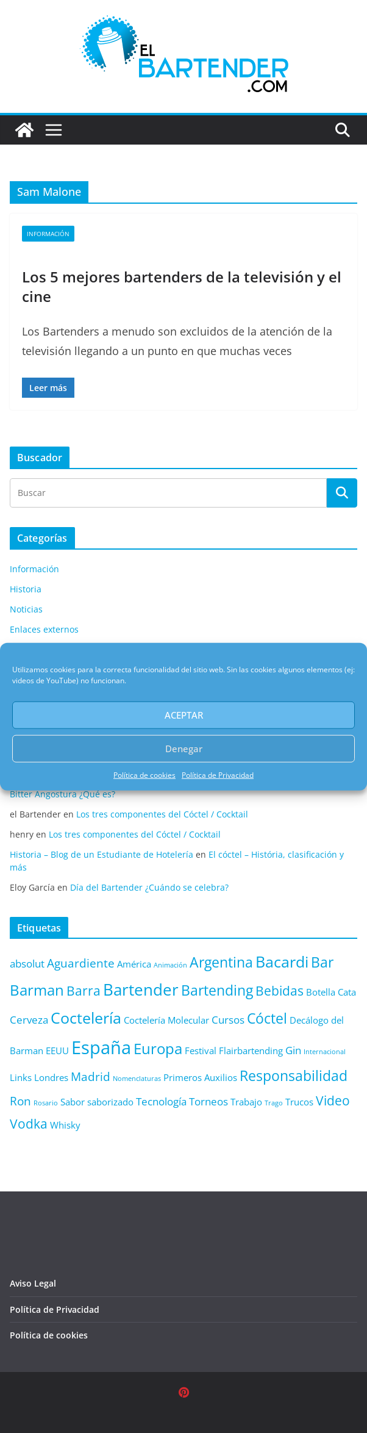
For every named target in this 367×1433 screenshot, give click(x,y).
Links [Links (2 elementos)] (21, 1077)
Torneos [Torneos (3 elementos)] (208, 1101)
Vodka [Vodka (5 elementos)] (29, 1123)
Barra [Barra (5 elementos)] (83, 990)
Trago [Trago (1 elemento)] (274, 1103)
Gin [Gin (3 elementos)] (293, 1050)
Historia (25, 589)
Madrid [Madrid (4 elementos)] (90, 1076)
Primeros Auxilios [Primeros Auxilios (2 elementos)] (200, 1077)
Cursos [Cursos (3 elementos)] (228, 1020)
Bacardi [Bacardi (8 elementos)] (281, 961)
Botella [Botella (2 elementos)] (320, 992)
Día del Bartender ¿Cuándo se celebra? (149, 887)
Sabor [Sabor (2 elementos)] (72, 1102)
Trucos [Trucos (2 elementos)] (299, 1102)
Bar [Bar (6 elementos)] (322, 962)
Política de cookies (144, 774)
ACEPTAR (184, 715)
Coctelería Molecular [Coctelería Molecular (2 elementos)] (166, 1020)
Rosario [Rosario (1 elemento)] (46, 1103)
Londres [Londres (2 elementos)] (51, 1077)
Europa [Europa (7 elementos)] (158, 1048)
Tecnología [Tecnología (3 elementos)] (161, 1101)
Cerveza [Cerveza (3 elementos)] (29, 1020)
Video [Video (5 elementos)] (333, 1100)
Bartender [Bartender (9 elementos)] (141, 989)
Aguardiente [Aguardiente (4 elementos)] (81, 963)
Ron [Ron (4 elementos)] (20, 1101)
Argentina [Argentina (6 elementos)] (221, 962)
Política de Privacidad (218, 774)
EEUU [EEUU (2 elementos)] (57, 1050)
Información (48, 233)
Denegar (183, 748)
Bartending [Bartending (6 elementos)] (217, 990)
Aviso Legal (33, 1283)
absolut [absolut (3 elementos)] (27, 964)
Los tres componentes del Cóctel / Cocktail (162, 814)
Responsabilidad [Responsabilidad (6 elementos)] (293, 1075)
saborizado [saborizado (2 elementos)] (110, 1102)
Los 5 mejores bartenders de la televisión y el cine (181, 286)
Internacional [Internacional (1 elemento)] (325, 1051)
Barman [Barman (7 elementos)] (37, 990)
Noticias (26, 609)
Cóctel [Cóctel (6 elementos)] (267, 1018)
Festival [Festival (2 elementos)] (200, 1050)
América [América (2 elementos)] (134, 964)
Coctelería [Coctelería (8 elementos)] (86, 1017)
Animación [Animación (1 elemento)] (170, 965)
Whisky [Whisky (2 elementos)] (65, 1125)
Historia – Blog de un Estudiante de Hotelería (101, 854)
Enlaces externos (44, 629)
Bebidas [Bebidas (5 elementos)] (279, 990)
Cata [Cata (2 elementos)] (347, 992)
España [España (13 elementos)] (101, 1047)
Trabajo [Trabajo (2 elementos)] (246, 1102)
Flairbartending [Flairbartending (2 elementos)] (251, 1050)
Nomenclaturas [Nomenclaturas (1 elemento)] (137, 1078)
